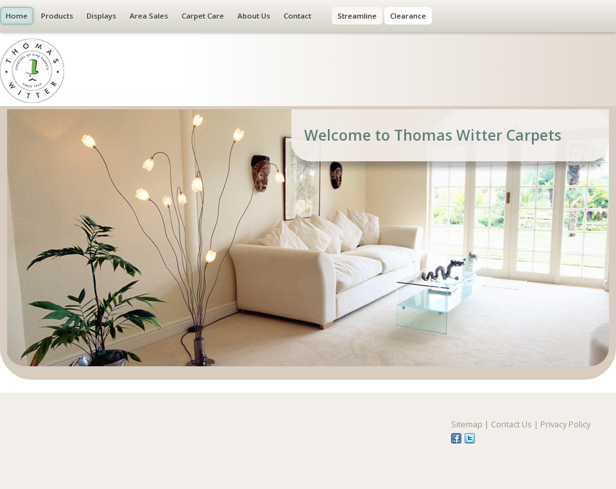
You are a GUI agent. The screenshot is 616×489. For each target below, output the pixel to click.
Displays (101, 16)
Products (57, 16)
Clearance (408, 16)
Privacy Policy (565, 424)
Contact (297, 16)
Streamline (357, 16)
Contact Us (511, 424)
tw (470, 438)
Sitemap (467, 424)
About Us (253, 16)
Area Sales (149, 16)
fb (456, 438)
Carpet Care (203, 16)
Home (17, 16)
